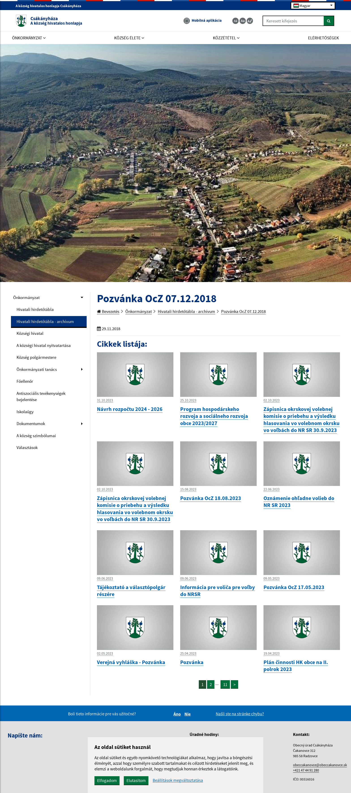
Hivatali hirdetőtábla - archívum (45, 321)
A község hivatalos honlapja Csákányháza (50, 6)
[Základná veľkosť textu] (243, 21)
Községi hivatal (30, 333)
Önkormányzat (26, 297)
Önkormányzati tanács (37, 369)
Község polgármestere (36, 357)
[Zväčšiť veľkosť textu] (250, 21)
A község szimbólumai (36, 435)
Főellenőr (25, 381)
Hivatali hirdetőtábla (35, 309)
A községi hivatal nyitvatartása (44, 345)
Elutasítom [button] (136, 780)
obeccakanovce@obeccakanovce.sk (320, 765)
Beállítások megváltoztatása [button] (178, 780)
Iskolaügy (25, 411)
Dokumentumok (31, 423)
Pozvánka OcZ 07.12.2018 (243, 311)
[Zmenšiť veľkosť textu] (235, 21)
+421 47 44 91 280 (306, 770)
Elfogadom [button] (107, 780)
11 (225, 684)
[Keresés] (329, 21)
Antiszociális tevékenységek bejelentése (41, 396)
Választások (27, 447)
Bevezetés (108, 311)
